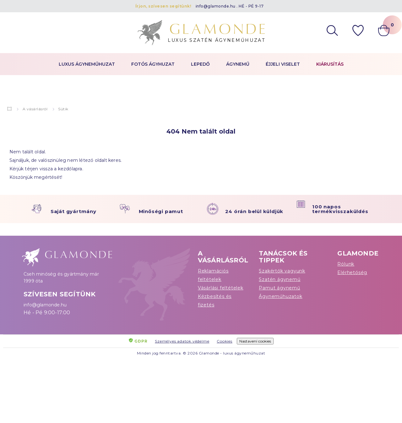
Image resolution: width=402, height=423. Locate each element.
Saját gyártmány (73, 211)
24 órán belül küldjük (254, 211)
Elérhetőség (352, 272)
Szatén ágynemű (279, 279)
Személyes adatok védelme (182, 341)
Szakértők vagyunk (282, 271)
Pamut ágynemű (279, 288)
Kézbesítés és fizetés (214, 301)
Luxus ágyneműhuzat (87, 64)
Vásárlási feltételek (220, 288)
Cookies (224, 341)
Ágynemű (237, 64)
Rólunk (345, 264)
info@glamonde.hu (216, 6)
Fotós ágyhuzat (153, 64)
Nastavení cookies (255, 341)
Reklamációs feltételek (213, 275)
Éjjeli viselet (283, 64)
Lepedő (200, 64)
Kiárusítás (330, 64)
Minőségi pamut (161, 211)
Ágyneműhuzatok (280, 296)
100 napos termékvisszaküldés (340, 209)
